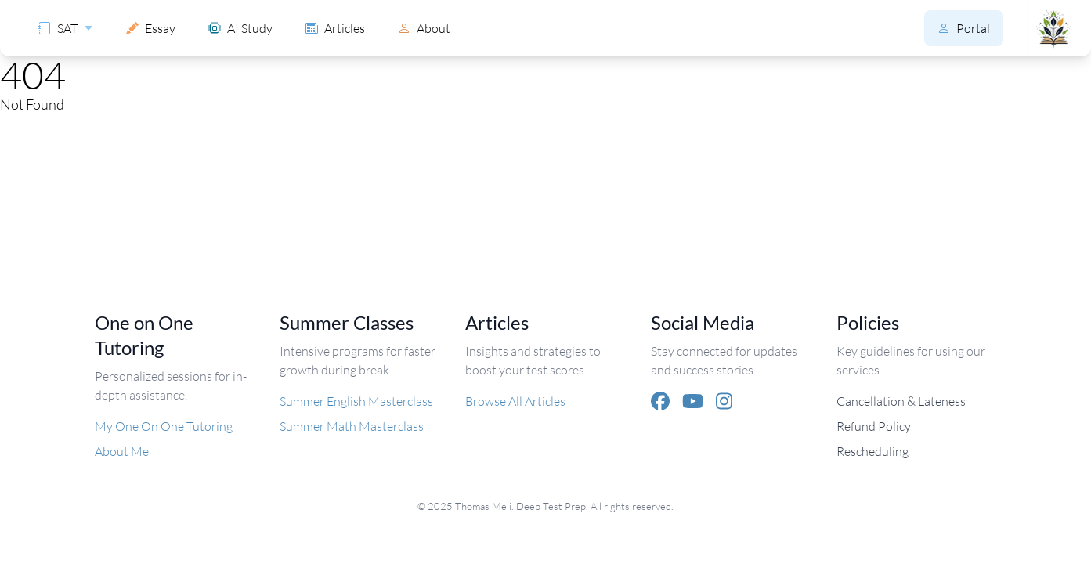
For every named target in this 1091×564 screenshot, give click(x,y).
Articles (335, 27)
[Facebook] (660, 401)
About (424, 27)
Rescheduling (872, 450)
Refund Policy (873, 425)
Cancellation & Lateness (901, 400)
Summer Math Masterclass (352, 425)
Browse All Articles (515, 400)
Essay (150, 27)
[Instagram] (724, 401)
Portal (963, 27)
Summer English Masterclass (356, 400)
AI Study (240, 27)
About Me (122, 450)
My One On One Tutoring (164, 425)
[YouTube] (692, 401)
